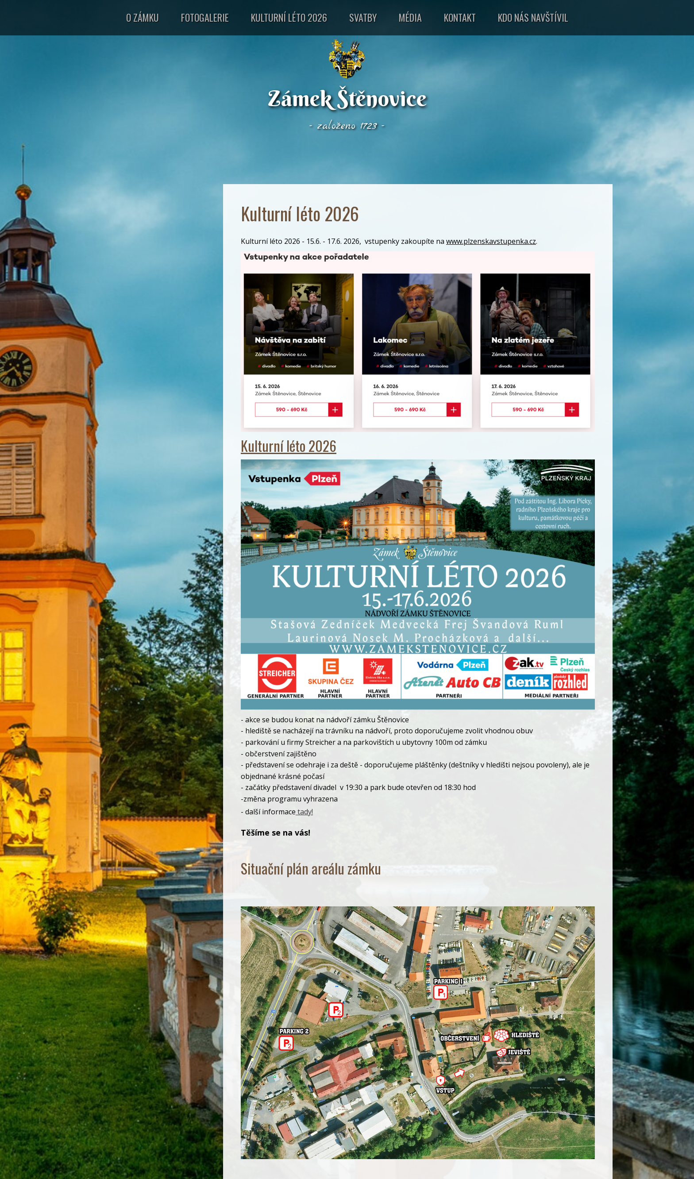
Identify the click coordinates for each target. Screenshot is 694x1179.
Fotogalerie (205, 17)
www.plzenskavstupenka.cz (491, 241)
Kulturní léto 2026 (289, 17)
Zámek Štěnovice (347, 98)
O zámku (142, 17)
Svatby (363, 17)
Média (410, 17)
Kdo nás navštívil (533, 17)
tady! (304, 812)
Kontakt (460, 17)
